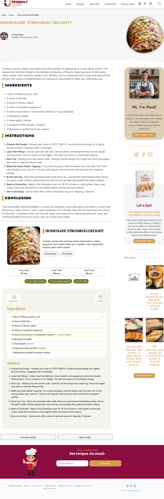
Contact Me (110, 4)
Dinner (11, 15)
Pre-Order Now (143, 241)
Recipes (80, 4)
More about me (143, 135)
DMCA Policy (50, 488)
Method (100, 298)
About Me (94, 4)
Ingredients (14, 298)
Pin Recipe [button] (67, 253)
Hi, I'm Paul (37, 486)
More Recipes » (144, 375)
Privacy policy (65, 486)
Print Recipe (51, 253)
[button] (102, 317)
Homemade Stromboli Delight (28, 15)
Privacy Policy (128, 4)
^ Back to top (14, 486)
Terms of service (83, 486)
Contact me (50, 486)
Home (68, 4)
